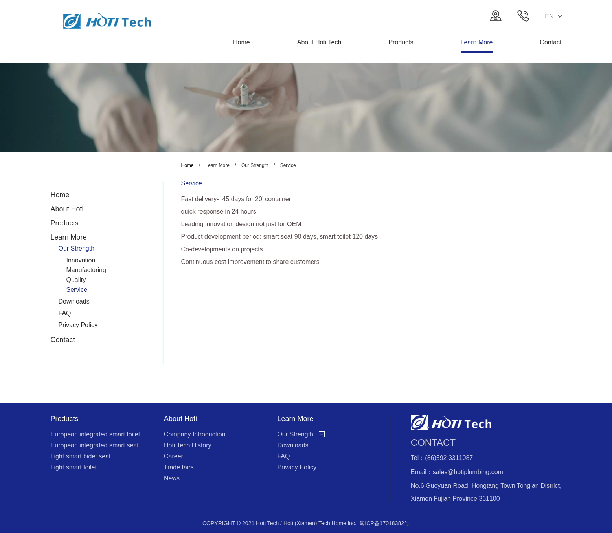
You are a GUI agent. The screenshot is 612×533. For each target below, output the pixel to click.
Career (173, 456)
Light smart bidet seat (81, 456)
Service (76, 289)
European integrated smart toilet (95, 434)
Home (60, 195)
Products (65, 223)
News (172, 478)
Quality (76, 280)
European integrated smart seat (95, 445)
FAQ (65, 313)
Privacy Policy (78, 325)
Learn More (69, 237)
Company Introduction (195, 434)
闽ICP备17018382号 (384, 523)
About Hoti (67, 209)
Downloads (74, 301)
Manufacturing (86, 270)
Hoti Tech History (187, 445)
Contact (63, 340)
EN (553, 16)
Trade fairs (179, 467)
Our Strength (77, 248)
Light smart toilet (74, 467)
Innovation (81, 260)
